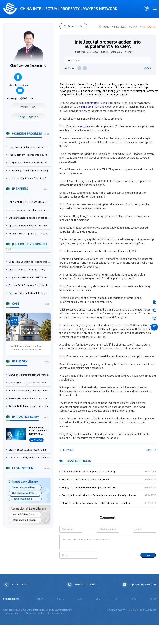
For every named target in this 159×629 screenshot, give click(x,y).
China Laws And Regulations (26, 487)
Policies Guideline (22, 498)
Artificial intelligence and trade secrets (30, 406)
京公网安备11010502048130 (142, 609)
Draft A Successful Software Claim (28, 449)
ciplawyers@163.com (20, 93)
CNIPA (40, 598)
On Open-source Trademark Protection (30, 374)
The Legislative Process (25, 493)
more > (47, 134)
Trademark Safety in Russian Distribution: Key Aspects (30, 457)
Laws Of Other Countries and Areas (26, 514)
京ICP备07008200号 (116, 609)
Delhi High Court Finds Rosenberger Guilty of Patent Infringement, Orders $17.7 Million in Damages (30, 261)
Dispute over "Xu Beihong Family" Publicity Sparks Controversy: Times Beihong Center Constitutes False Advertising (30, 269)
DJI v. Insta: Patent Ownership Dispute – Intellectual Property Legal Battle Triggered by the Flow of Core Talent (30, 225)
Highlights (148, 26)
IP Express (120, 26)
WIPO (153, 598)
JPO (116, 598)
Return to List (75, 26)
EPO (98, 598)
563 (149, 68)
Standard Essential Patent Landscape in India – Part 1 (30, 398)
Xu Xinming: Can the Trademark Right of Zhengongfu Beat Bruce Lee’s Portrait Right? (30, 170)
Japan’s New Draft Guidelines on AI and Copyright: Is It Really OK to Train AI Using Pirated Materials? (30, 382)
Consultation (28, 117)
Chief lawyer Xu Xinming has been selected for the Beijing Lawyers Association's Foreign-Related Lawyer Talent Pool (30, 147)
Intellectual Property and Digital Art (28, 390)
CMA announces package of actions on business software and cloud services (30, 217)
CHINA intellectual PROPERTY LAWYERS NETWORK (60, 9)
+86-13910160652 (18, 80)
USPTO (60, 598)
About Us (28, 107)
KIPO (134, 598)
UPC (80, 598)
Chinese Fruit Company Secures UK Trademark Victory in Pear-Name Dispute (30, 285)
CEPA (77, 60)
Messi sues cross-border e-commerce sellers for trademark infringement (30, 210)
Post (148, 555)
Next (151, 450)
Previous (66, 450)
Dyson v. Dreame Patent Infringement (30, 293)
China (133, 26)
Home (104, 26)
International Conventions (26, 520)
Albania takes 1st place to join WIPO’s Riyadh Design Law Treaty (30, 233)
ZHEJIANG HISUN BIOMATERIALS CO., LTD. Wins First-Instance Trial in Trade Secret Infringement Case (30, 277)
